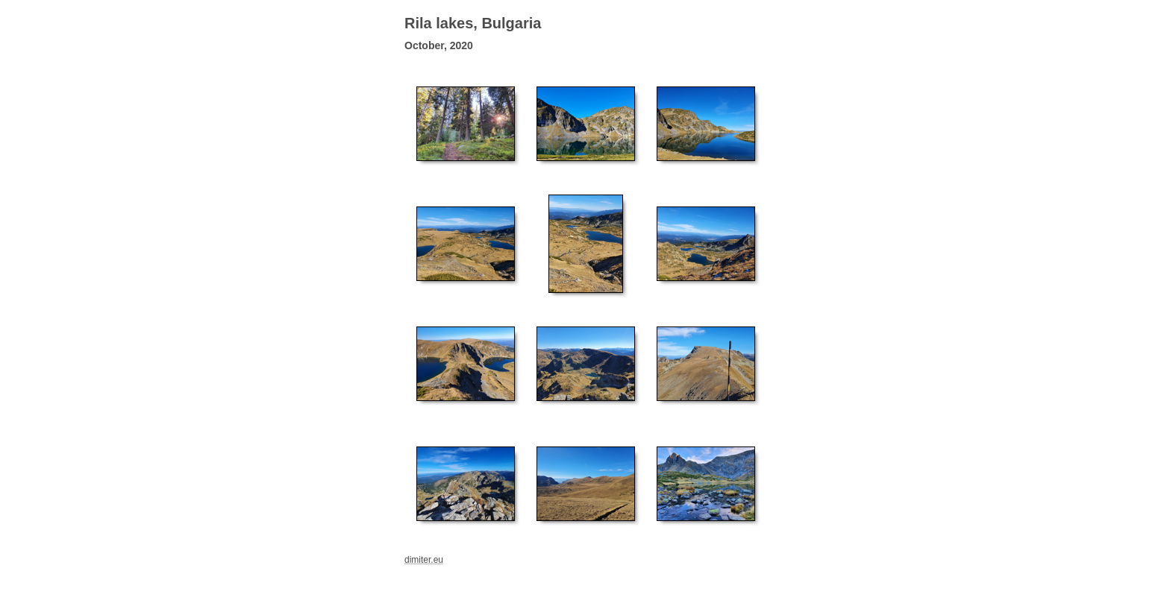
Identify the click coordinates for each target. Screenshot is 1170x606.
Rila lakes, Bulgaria (472, 23)
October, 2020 (438, 45)
